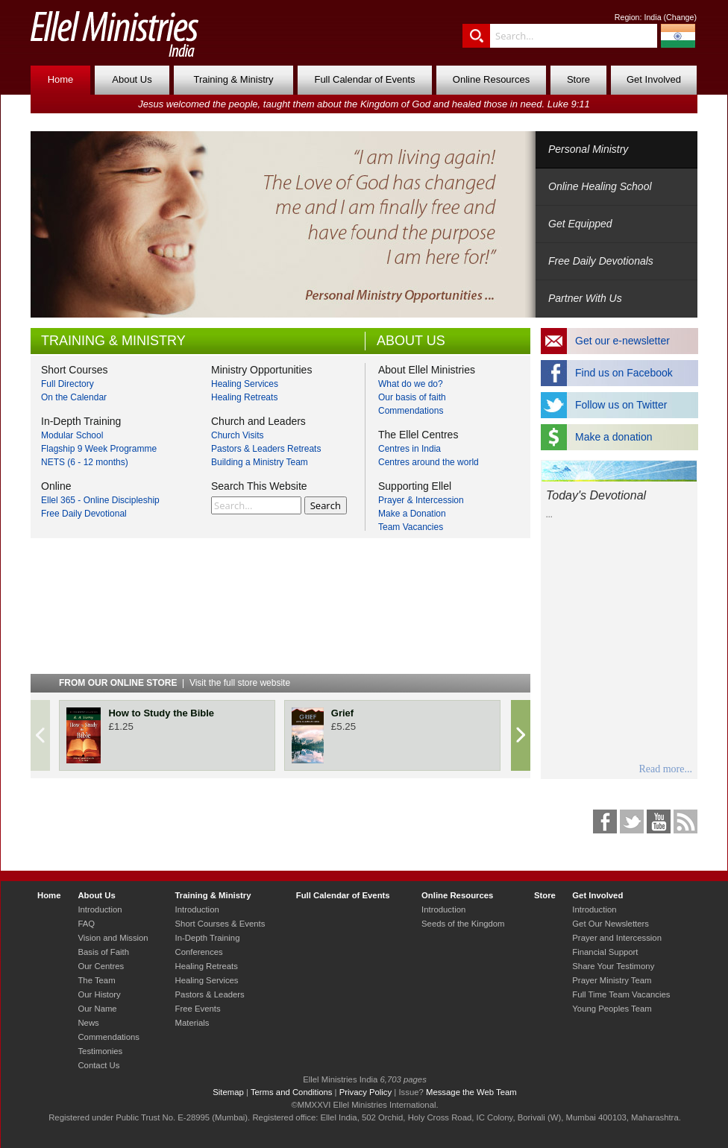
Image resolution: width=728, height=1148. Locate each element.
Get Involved (654, 79)
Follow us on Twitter (621, 405)
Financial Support (605, 951)
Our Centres (101, 966)
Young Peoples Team (611, 1008)
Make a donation (614, 437)
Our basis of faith (412, 397)
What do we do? (410, 384)
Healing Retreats (244, 397)
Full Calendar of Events (364, 79)
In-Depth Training (207, 937)
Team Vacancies (410, 527)
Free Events (198, 1008)
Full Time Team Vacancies (621, 994)
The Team (96, 980)
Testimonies (100, 1051)
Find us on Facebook (624, 373)
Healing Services (244, 384)
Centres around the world (428, 462)
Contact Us (98, 1065)
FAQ (86, 923)
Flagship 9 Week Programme (99, 449)
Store (578, 79)
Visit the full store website (239, 683)
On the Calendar (74, 397)
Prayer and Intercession (617, 937)
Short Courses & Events (220, 923)
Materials (192, 1022)
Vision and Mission (113, 937)
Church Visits (237, 435)
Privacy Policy (365, 1092)
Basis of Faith (103, 951)
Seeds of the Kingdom (462, 923)
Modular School (72, 435)
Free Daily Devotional (84, 513)
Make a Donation (412, 513)
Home (61, 79)
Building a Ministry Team (259, 462)
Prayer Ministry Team (611, 980)
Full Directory (67, 384)
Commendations (410, 411)
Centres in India (409, 449)
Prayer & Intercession (421, 500)
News (88, 1022)
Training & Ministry (233, 79)
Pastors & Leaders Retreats (266, 449)
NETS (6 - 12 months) (84, 462)
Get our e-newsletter (622, 341)
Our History (99, 994)
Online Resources (491, 79)
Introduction (100, 909)
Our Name (97, 1008)
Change (680, 17)
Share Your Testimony (613, 966)
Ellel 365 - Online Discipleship (100, 500)
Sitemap (228, 1092)
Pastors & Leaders (210, 994)
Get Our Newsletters (610, 923)
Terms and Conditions (292, 1092)
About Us (131, 79)
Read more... (665, 769)
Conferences (199, 951)
